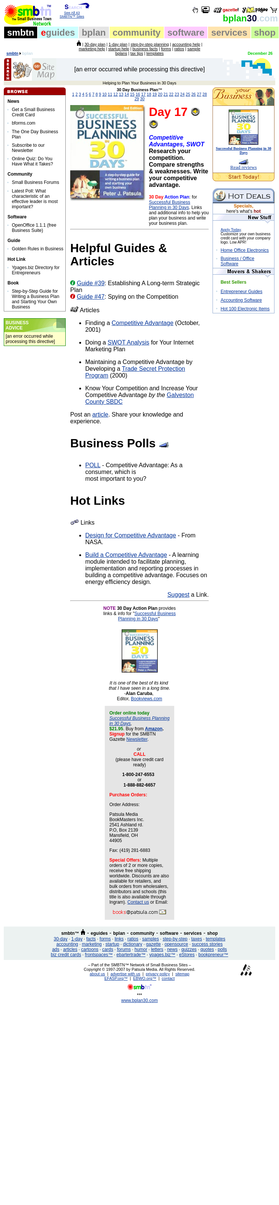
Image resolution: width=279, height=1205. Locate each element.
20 (160, 94)
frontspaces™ (99, 954)
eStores (187, 954)
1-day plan (118, 44)
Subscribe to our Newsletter (28, 148)
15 (132, 94)
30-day (61, 939)
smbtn (20, 32)
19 (154, 94)
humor (140, 949)
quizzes (189, 949)
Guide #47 (90, 296)
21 (165, 94)
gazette (153, 944)
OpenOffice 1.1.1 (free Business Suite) (34, 228)
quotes (207, 949)
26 (193, 94)
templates (155, 53)
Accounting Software (241, 300)
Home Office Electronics (244, 250)
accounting (67, 944)
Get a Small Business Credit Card (33, 112)
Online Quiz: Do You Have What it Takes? (32, 161)
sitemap (182, 974)
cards (107, 949)
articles (70, 949)
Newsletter (137, 739)
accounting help (186, 44)
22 (171, 94)
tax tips (136, 53)
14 (127, 94)
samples (150, 939)
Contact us (138, 902)
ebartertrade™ (130, 954)
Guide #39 (90, 283)
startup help (118, 49)
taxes (196, 939)
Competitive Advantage (142, 323)
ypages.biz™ (162, 954)
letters (157, 949)
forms (166, 49)
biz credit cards (66, 954)
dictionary (132, 944)
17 (143, 94)
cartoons (89, 949)
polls (222, 949)
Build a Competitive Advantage (126, 555)
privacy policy (158, 974)
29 (136, 98)
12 (115, 94)
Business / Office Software (237, 261)
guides (58, 32)
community (137, 32)
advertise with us (125, 974)
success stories (207, 944)
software (186, 32)
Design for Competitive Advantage (130, 535)
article (100, 414)
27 (199, 94)
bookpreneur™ (213, 954)
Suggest (178, 594)
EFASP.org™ (116, 978)
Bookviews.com (146, 698)
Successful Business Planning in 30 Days (169, 205)
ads (55, 949)
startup (112, 944)
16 (138, 94)
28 (204, 94)
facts (91, 939)
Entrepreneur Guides (241, 291)
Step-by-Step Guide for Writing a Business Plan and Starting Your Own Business (35, 299)
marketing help (92, 49)
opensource (176, 944)
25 (188, 94)
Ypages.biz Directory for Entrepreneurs (35, 270)
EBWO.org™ (145, 978)
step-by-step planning (150, 44)
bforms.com (23, 123)
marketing (92, 944)
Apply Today (230, 230)
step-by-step (175, 939)
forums (124, 949)
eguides (99, 933)
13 (121, 94)
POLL (92, 465)
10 (104, 94)
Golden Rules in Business (37, 248)
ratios (179, 49)
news (172, 949)
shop (265, 32)
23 (177, 94)
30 (250, 18)
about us (97, 974)
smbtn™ (70, 933)
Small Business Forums (35, 182)
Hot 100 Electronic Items (245, 308)
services (229, 32)
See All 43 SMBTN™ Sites (72, 13)
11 (110, 94)
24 (182, 94)
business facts (145, 49)
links (119, 939)
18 (149, 94)
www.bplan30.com (139, 1000)
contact (168, 978)
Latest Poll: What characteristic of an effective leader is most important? (35, 198)
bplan (94, 32)
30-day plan (95, 44)
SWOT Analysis (128, 342)
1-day (77, 939)
